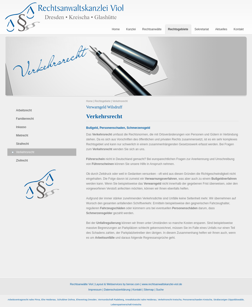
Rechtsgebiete (102, 101)
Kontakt (137, 289)
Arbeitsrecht (24, 110)
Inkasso (21, 127)
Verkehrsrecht (25, 152)
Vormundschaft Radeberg (111, 299)
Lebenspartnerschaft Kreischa (126, 304)
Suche (160, 289)
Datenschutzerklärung (117, 289)
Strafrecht (22, 144)
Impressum (95, 289)
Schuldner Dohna (66, 299)
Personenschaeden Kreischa (197, 299)
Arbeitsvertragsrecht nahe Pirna (24, 299)
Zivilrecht (22, 160)
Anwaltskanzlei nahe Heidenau (141, 299)
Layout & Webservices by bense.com (117, 284)
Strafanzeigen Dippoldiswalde (228, 299)
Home (89, 101)
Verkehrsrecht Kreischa (169, 299)
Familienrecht (25, 118)
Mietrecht (22, 135)
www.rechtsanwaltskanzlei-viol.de (162, 284)
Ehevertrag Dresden (86, 299)
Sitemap (149, 289)
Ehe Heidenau (48, 299)
